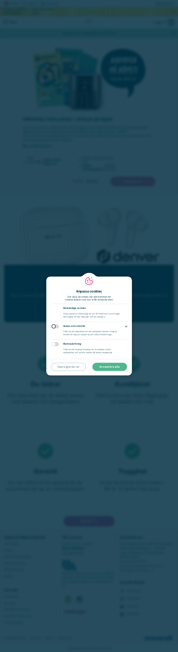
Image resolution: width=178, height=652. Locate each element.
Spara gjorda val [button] (68, 366)
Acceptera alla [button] (110, 366)
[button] (126, 326)
